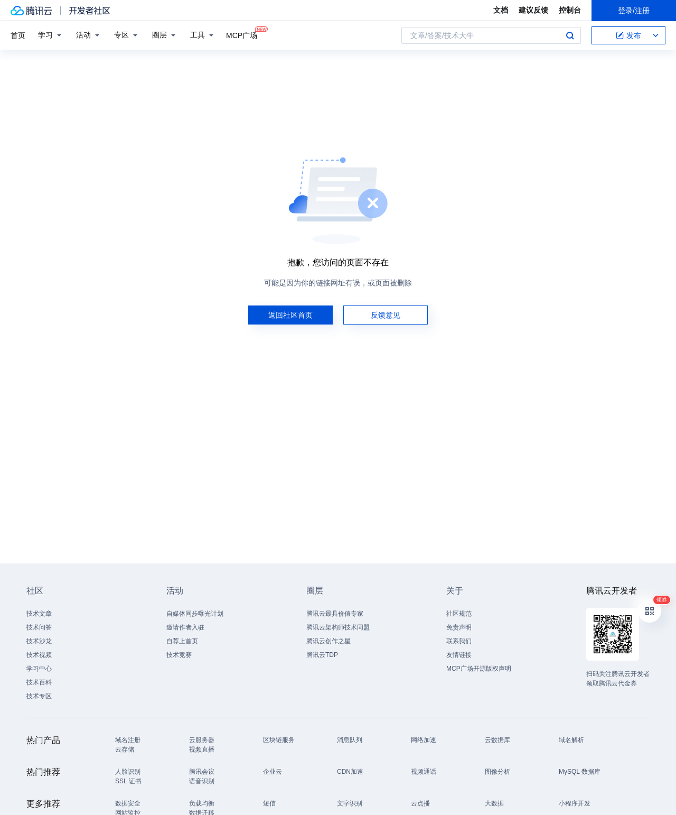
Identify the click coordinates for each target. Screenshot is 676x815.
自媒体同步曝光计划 (194, 613)
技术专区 (39, 696)
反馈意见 (385, 315)
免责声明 (459, 627)
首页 (18, 35)
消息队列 (349, 740)
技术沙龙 (39, 641)
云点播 (420, 803)
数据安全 (127, 803)
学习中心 (39, 668)
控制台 (570, 10)
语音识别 (201, 781)
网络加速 (423, 740)
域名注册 (127, 740)
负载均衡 (201, 803)
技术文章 (39, 613)
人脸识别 (127, 771)
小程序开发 (574, 803)
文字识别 (349, 803)
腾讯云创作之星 (328, 641)
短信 (269, 803)
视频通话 (423, 771)
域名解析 (571, 740)
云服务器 (201, 740)
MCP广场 (241, 35)
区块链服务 (279, 740)
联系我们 (459, 641)
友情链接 (459, 655)
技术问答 (39, 627)
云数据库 (497, 740)
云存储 (124, 749)
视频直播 (201, 749)
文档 (500, 10)
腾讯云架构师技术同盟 (338, 627)
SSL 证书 (128, 781)
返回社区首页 (290, 315)
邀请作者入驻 (185, 627)
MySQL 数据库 (579, 771)
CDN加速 (350, 771)
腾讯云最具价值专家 (334, 613)
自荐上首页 (182, 641)
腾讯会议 (201, 771)
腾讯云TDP (322, 655)
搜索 (570, 35)
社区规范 (459, 613)
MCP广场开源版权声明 (478, 668)
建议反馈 (533, 10)
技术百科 (39, 682)
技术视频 (39, 655)
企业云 (272, 771)
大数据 (494, 803)
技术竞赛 (179, 655)
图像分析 (497, 771)
